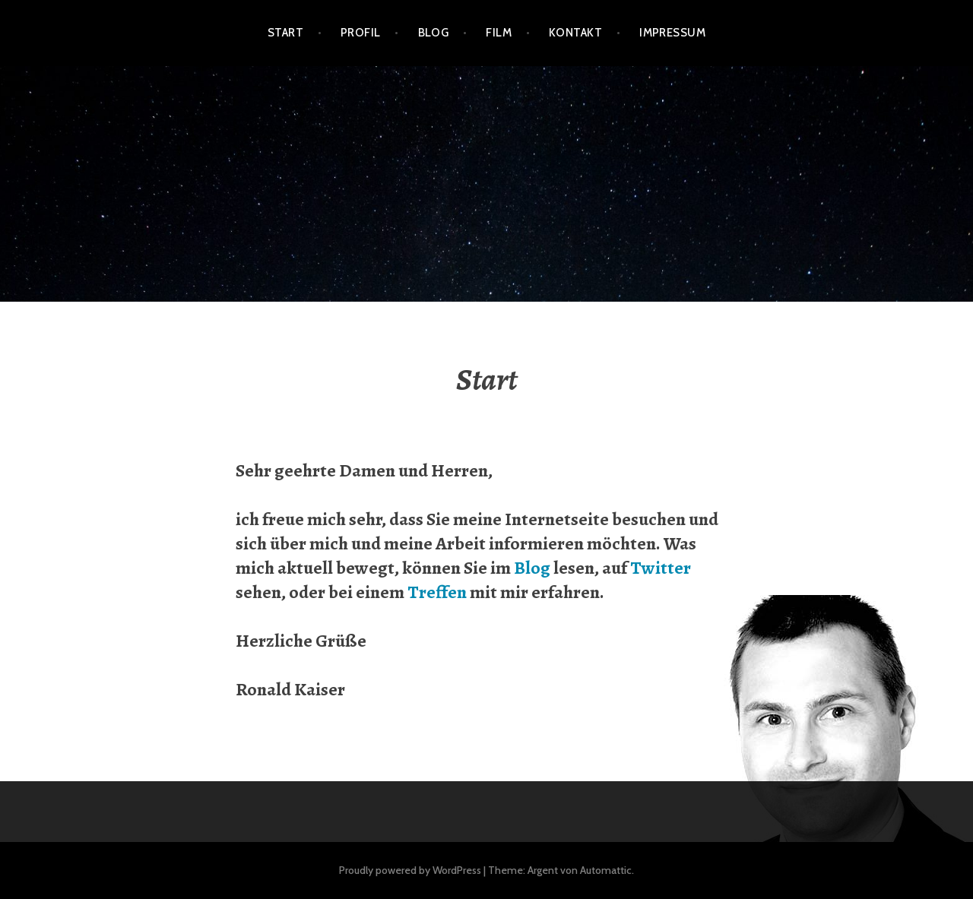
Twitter (660, 568)
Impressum (672, 33)
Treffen (437, 592)
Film (499, 33)
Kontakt (575, 33)
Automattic (606, 870)
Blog (433, 33)
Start (285, 33)
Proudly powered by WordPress (410, 870)
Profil (361, 33)
